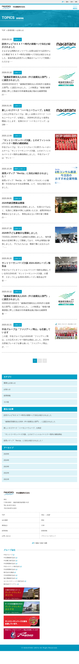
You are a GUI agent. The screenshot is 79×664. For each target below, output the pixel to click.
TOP (3, 515)
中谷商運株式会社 (9, 569)
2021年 (6, 479)
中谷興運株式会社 (9, 563)
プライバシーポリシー (48, 536)
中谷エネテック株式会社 (12, 566)
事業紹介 (5, 525)
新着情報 (44, 531)
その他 (6, 402)
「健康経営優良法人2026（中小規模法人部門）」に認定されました (29, 422)
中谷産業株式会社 (9, 575)
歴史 (42, 520)
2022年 (6, 473)
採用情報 (7, 396)
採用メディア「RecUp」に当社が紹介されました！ (23, 441)
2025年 (6, 454)
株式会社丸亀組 (9, 572)
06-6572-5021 (11, 505)
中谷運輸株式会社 (9, 558)
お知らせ (7, 389)
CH (71, 2)
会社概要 (5, 520)
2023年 (6, 466)
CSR (42, 525)
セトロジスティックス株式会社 (14, 581)
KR (76, 2)
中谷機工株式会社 (9, 560)
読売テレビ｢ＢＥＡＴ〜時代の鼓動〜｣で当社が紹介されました (28, 415)
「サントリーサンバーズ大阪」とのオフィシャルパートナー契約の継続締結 (33, 434)
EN (67, 2)
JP (63, 2)
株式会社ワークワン (10, 584)
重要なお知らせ (10, 383)
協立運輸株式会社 (9, 578)
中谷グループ (8, 555)
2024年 (6, 460)
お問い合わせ (6, 536)
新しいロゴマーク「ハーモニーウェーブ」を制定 (22, 428)
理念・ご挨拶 (45, 515)
